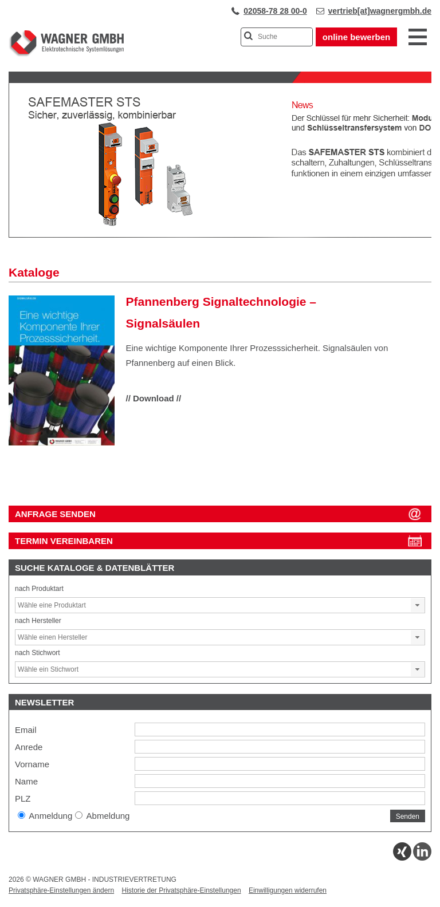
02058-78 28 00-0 (275, 10)
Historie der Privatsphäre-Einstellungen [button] (181, 890)
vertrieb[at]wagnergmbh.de (379, 10)
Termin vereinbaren (64, 541)
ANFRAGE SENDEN (55, 514)
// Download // (154, 398)
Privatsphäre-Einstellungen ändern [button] (61, 890)
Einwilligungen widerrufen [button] (288, 890)
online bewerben (356, 37)
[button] (418, 605)
